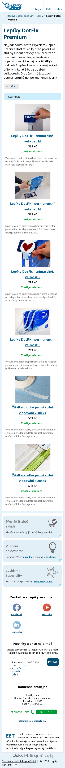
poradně (28, 557)
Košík (48, 9)
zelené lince (49, 557)
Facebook (16, 610)
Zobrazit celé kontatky (32, 720)
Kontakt (6, 764)
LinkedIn (16, 627)
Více (13, 86)
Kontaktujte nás (43, 581)
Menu (59, 9)
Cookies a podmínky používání (19, 761)
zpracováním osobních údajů (14, 671)
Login (38, 9)
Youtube (47, 610)
